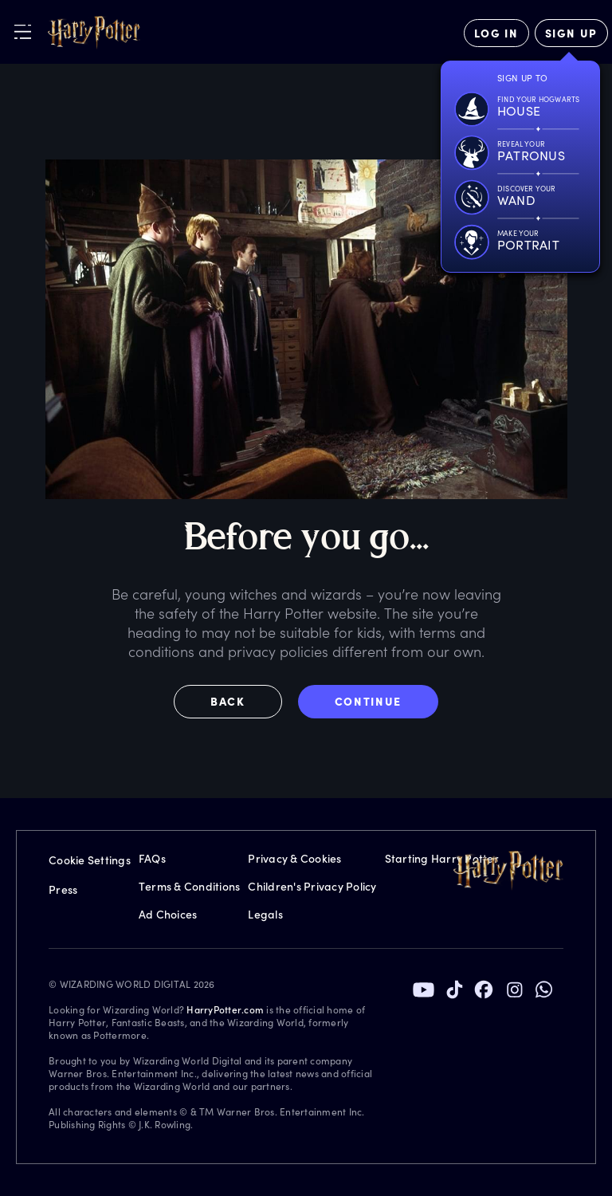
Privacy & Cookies (294, 858)
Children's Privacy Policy (312, 886)
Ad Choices (168, 914)
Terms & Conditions (190, 886)
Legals (265, 914)
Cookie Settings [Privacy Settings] (90, 859)
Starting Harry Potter (442, 858)
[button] (236, 701)
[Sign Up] (571, 33)
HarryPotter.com (225, 1009)
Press (63, 889)
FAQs (152, 858)
